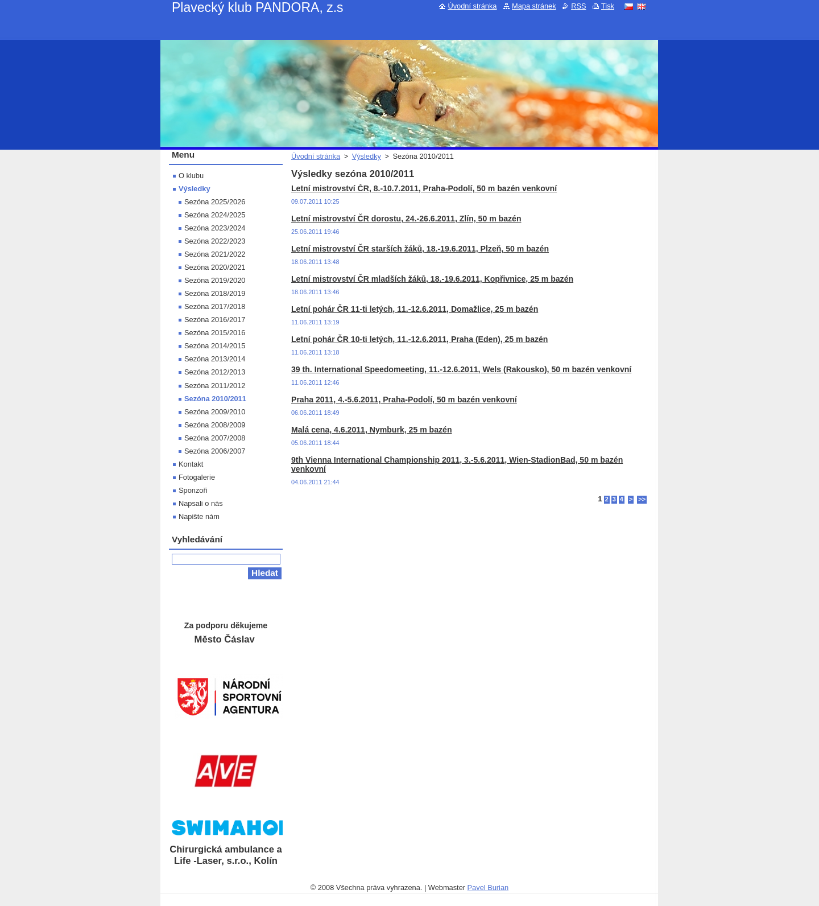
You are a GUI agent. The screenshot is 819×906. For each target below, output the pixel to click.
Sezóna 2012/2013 (214, 372)
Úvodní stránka (315, 156)
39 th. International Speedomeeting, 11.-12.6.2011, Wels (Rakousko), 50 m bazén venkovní (461, 369)
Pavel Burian (488, 887)
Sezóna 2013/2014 (214, 359)
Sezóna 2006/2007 (214, 451)
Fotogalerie (197, 477)
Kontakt (191, 464)
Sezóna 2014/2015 (214, 345)
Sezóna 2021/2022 (214, 254)
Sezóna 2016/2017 (214, 319)
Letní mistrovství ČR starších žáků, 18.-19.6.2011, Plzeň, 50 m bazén (420, 248)
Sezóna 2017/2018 (214, 306)
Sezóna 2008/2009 (214, 425)
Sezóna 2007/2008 (214, 438)
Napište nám (199, 516)
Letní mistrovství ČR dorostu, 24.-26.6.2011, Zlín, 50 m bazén (406, 218)
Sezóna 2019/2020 (214, 280)
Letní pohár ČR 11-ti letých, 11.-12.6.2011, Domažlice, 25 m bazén (414, 309)
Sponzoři (193, 490)
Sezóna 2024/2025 (214, 215)
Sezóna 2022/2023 (214, 241)
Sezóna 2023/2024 (214, 228)
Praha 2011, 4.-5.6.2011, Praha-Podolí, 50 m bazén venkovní (404, 399)
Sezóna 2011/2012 (214, 385)
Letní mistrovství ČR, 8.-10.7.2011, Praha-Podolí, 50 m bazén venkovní (424, 188)
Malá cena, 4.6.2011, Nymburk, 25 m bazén (371, 429)
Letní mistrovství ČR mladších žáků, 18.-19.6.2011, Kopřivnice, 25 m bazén (432, 278)
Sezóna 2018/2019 (214, 293)
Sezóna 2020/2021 (214, 267)
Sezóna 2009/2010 (214, 411)
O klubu (191, 175)
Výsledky (366, 156)
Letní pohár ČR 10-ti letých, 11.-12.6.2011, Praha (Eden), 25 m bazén (419, 339)
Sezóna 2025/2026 (214, 201)
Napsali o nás (201, 503)
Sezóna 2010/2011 (215, 398)
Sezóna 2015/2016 (214, 332)
